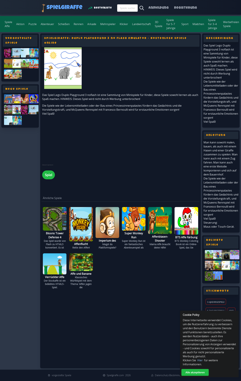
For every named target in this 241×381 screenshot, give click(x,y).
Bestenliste (103, 8)
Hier (200, 360)
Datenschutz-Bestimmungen (170, 375)
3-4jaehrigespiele (215, 302)
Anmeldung (158, 8)
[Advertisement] (67, 140)
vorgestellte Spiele (61, 375)
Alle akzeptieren (195, 372)
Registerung (185, 8)
